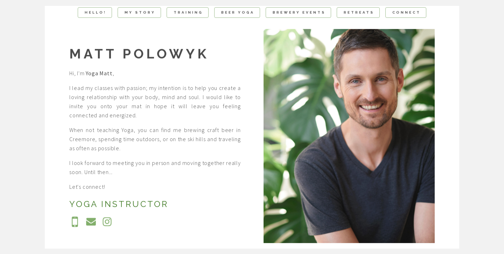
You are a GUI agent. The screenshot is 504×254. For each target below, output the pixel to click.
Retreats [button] (359, 13)
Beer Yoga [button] (237, 13)
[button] (74, 222)
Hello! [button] (95, 13)
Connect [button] (406, 13)
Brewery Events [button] (299, 13)
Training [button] (188, 13)
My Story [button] (140, 13)
